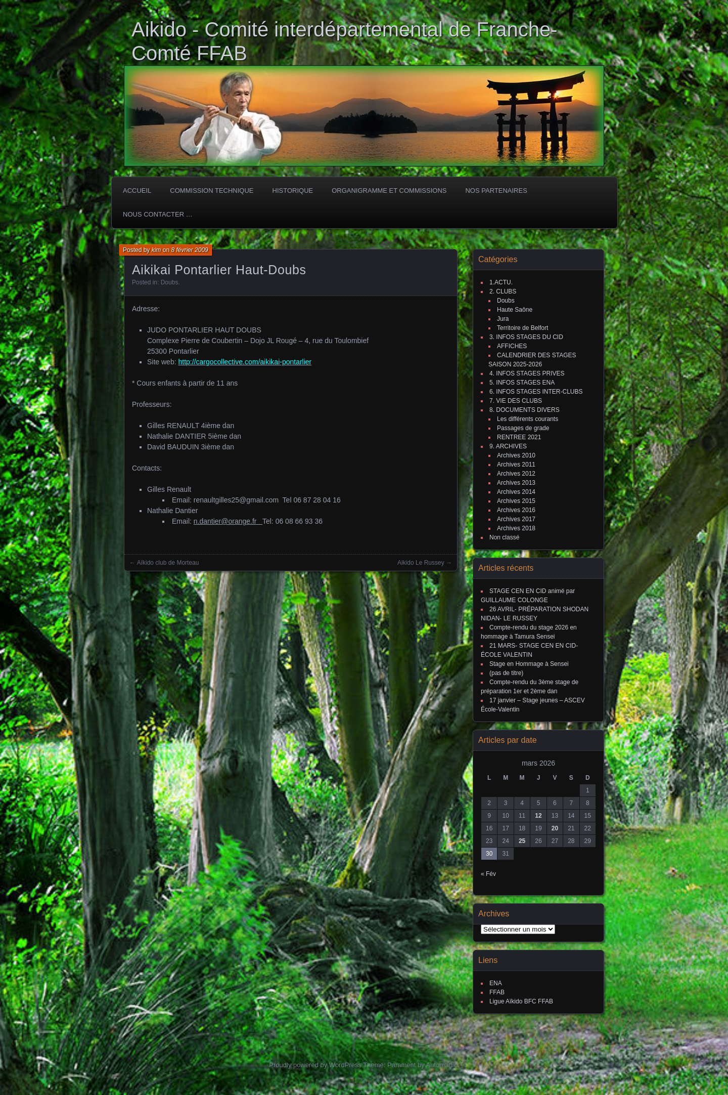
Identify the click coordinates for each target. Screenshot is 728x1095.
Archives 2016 (516, 510)
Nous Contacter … (158, 214)
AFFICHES (512, 346)
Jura (503, 318)
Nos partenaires (496, 190)
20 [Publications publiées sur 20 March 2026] (555, 828)
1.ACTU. (501, 282)
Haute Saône (514, 309)
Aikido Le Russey (420, 562)
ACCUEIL (137, 190)
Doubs (169, 282)
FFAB (497, 992)
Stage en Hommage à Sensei (529, 663)
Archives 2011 (516, 464)
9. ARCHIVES (508, 446)
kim (156, 250)
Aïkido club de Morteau (168, 562)
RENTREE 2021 (519, 437)
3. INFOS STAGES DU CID (526, 337)
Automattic (441, 1065)
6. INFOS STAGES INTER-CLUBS (535, 391)
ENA (495, 983)
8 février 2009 (189, 250)
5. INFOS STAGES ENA (522, 382)
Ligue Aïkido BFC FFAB (521, 1001)
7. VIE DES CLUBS (515, 400)
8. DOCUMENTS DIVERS (524, 409)
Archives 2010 (516, 455)
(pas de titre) (506, 673)
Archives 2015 (516, 500)
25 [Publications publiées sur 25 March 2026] (522, 841)
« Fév (488, 873)
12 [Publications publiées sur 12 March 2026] (538, 815)
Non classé (504, 537)
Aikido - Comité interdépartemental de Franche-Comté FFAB (344, 41)
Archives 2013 (516, 482)
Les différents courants (527, 419)
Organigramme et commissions (389, 190)
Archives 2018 (516, 528)
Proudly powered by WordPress (315, 1065)
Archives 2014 (516, 491)
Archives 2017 (516, 519)
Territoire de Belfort (522, 327)
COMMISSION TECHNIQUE (211, 190)
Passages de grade (523, 428)
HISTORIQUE (292, 190)
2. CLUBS (502, 291)
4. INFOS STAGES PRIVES (526, 373)
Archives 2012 (516, 473)
